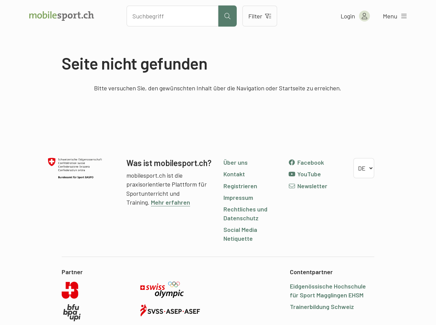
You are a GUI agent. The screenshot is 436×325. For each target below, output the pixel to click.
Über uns (235, 162)
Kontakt (234, 174)
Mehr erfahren (170, 202)
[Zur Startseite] (61, 16)
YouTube (304, 174)
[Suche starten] (227, 16)
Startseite (292, 88)
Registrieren (240, 186)
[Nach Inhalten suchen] (172, 16)
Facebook (306, 162)
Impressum (238, 197)
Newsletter (307, 186)
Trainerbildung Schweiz (322, 306)
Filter (259, 16)
